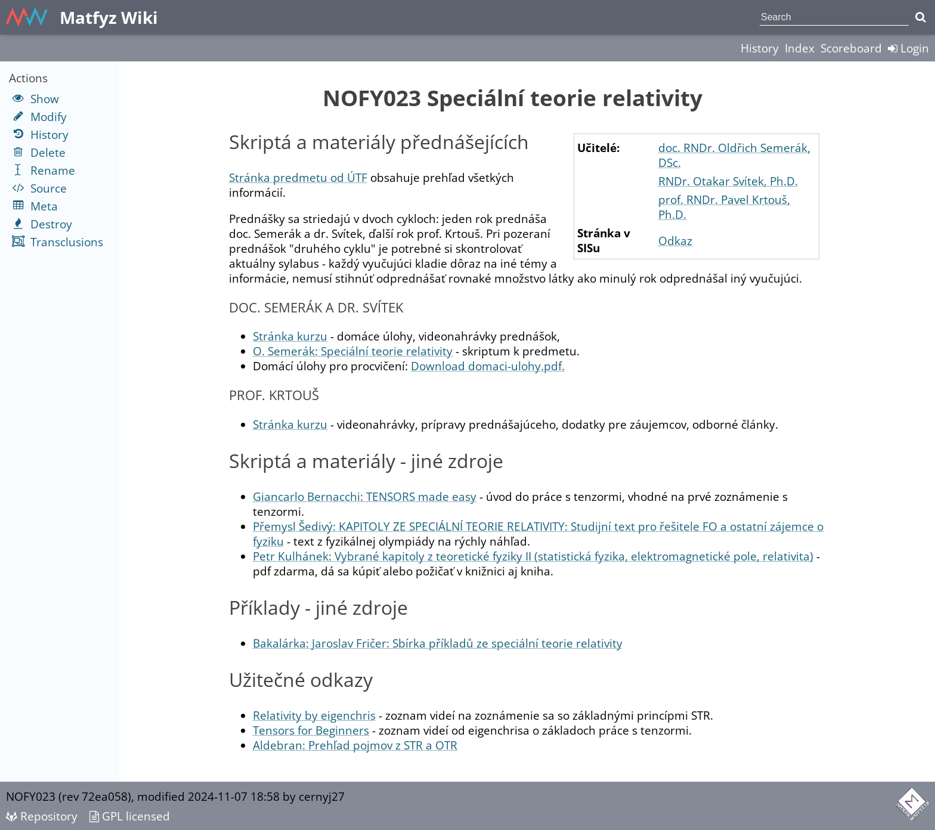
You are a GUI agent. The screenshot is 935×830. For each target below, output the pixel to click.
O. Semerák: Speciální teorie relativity (353, 350)
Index (800, 48)
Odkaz (675, 240)
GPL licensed (129, 816)
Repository (42, 816)
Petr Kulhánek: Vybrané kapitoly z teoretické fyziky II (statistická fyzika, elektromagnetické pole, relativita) (533, 556)
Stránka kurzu (290, 336)
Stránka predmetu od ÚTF (298, 177)
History (760, 48)
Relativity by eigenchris (314, 715)
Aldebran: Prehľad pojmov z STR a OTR (355, 745)
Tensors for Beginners (311, 730)
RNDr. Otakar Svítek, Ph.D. (728, 181)
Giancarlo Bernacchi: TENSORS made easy (364, 496)
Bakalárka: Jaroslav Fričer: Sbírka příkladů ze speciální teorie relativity (438, 643)
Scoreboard (851, 48)
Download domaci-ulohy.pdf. (488, 365)
